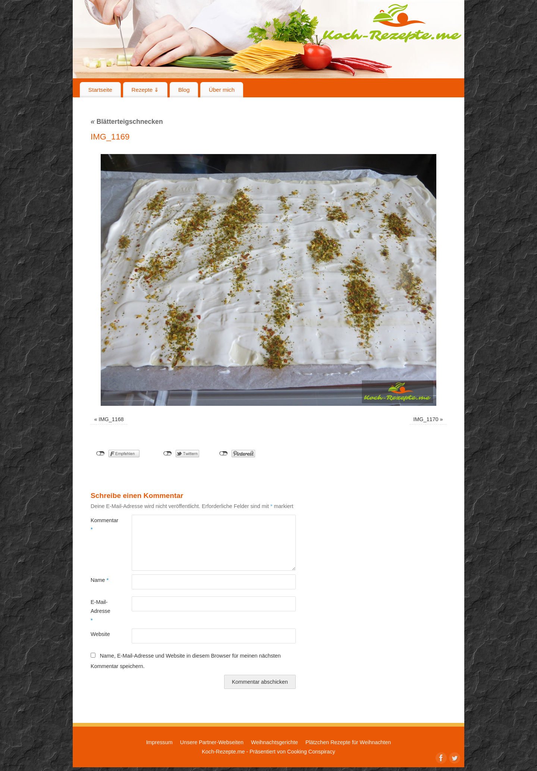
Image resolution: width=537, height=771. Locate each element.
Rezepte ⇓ (145, 90)
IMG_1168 (111, 419)
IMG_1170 (425, 419)
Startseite (100, 90)
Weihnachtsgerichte (274, 742)
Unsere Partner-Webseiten (212, 742)
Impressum (159, 742)
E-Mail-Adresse (100, 611)
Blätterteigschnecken (127, 121)
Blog (183, 90)
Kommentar (101, 524)
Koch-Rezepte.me (392, 23)
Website (100, 634)
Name (100, 580)
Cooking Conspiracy (311, 752)
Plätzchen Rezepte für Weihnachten (348, 742)
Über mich (222, 90)
